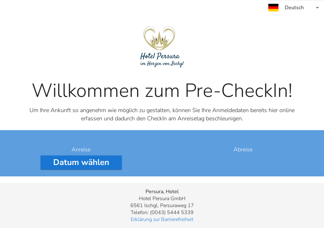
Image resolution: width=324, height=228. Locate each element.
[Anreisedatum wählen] (81, 162)
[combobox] (295, 7)
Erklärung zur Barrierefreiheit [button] (162, 219)
